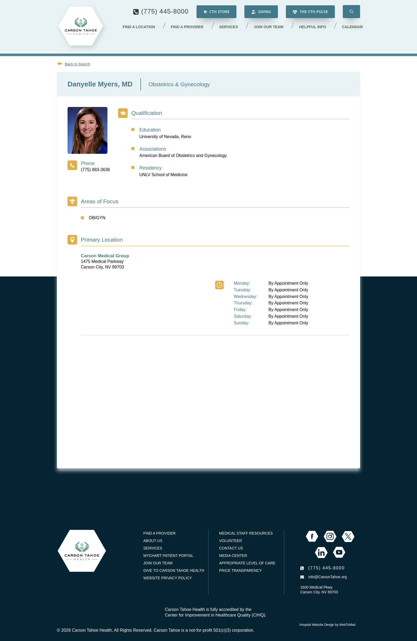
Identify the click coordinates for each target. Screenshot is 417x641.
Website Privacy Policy (167, 578)
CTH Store (216, 12)
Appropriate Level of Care (247, 563)
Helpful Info (313, 27)
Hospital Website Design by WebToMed (327, 625)
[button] (351, 12)
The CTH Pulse (310, 12)
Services (229, 27)
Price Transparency (240, 570)
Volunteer (230, 541)
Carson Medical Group (105, 255)
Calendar (352, 27)
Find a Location (141, 27)
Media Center (233, 555)
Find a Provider (189, 27)
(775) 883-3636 (95, 169)
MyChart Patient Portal (168, 555)
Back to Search (77, 64)
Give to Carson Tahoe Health (173, 570)
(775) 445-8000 (165, 11)
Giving (261, 12)
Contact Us (231, 548)
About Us (152, 541)
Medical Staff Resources (246, 533)
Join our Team (269, 27)
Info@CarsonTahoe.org (327, 577)
